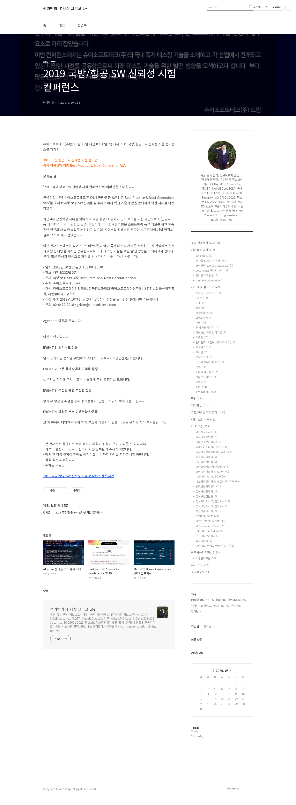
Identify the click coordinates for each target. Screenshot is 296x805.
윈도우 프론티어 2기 (210, 362)
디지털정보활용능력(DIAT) (214, 452)
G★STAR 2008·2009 (209, 280)
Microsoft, (197, 600)
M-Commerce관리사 (210, 526)
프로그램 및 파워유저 (208, 412)
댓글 (46, 591)
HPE (200, 303)
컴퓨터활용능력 (207, 437)
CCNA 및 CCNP (207, 516)
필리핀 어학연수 (207, 275)
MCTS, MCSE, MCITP (210, 521)
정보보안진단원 (206, 496)
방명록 (82, 25)
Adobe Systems (209, 293)
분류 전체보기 (205, 243)
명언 (197, 398)
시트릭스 (204, 347)
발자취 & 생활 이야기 (211, 260)
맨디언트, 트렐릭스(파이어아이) (216, 342)
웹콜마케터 (204, 541)
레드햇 (202, 337)
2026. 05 (222, 670)
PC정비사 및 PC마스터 (211, 476)
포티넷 (202, 387)
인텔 (201, 367)
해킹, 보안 (203, 419)
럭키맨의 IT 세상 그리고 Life (65, 8)
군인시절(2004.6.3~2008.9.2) (214, 265)
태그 (62, 25)
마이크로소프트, (237, 600)
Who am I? (204, 256)
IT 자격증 (200, 426)
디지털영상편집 (207, 462)
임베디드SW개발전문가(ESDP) (215, 546)
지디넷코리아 (206, 377)
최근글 (195, 626)
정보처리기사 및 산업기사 (213, 501)
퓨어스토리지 (206, 392)
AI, (227, 606)
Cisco (202, 298)
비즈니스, (218, 606)
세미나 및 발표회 (205, 287)
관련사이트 (233, 789)
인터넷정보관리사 (209, 442)
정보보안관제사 (206, 491)
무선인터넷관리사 (207, 536)
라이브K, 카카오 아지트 (211, 332)
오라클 (202, 352)
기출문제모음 (206, 558)
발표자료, (220, 600)
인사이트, (235, 606)
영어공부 (200, 405)
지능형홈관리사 (206, 511)
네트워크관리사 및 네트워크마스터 (218, 481)
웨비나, (195, 606)
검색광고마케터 (207, 457)
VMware (203, 318)
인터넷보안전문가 (208, 486)
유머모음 (200, 565)
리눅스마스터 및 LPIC (211, 447)
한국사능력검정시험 (206, 552)
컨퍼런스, (196, 611)
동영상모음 (201, 572)
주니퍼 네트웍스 (207, 372)
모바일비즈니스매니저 (210, 531)
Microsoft (205, 313)
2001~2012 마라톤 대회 (212, 270)
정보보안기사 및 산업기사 (212, 506)
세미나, (210, 600)
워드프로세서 (206, 432)
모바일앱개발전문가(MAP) (213, 467)
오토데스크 (204, 357)
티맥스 (202, 382)
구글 (201, 322)
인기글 (207, 626)
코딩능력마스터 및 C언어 (212, 472)
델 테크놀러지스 (207, 327)
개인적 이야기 (203, 250)
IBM (200, 308)
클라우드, (206, 606)
